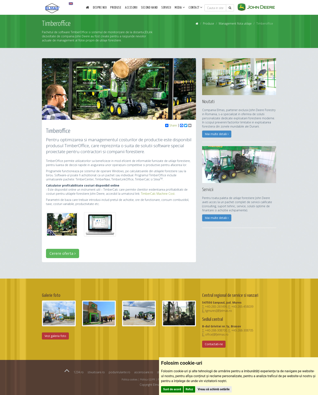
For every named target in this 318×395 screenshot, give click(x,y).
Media (180, 7)
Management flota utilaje (235, 23)
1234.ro (79, 372)
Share (171, 125)
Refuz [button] (189, 389)
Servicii (166, 7)
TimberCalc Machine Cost (158, 194)
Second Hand (149, 7)
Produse (115, 7)
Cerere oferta (63, 253)
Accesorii (131, 7)
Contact (195, 7)
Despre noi (100, 7)
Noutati (208, 101)
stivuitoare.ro (96, 372)
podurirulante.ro (119, 372)
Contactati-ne (214, 344)
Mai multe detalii (217, 134)
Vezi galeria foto (55, 336)
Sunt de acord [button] (172, 389)
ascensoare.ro (143, 372)
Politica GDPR (147, 379)
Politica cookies (129, 379)
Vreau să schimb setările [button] (214, 389)
